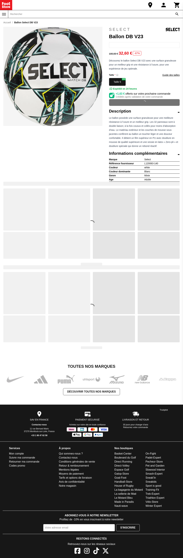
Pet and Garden (155, 465)
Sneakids (151, 481)
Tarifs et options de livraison (75, 477)
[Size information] (117, 75)
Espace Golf (121, 469)
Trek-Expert (152, 493)
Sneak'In (151, 477)
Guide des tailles (171, 75)
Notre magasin (67, 485)
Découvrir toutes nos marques (91, 391)
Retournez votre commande (135, 427)
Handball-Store (123, 481)
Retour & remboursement (74, 465)
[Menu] (4, 14)
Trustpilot (164, 410)
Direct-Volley (121, 465)
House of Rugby (124, 485)
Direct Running (123, 461)
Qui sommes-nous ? (71, 453)
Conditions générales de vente (77, 461)
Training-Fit (152, 489)
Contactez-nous (39, 425)
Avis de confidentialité (72, 481)
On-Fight (151, 453)
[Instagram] (86, 551)
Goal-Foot (120, 477)
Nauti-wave (121, 505)
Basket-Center (122, 453)
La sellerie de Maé (125, 493)
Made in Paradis (124, 501)
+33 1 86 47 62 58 (39, 435)
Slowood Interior (155, 469)
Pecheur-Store (154, 461)
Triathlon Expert (155, 497)
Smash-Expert (154, 473)
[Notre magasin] (150, 5)
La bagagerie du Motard (128, 489)
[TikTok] (96, 551)
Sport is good (153, 485)
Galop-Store (121, 473)
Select (144, 29)
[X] (105, 551)
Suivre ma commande (22, 457)
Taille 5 (120, 80)
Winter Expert (154, 505)
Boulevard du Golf (125, 457)
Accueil (7, 22)
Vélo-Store (152, 501)
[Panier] (177, 5)
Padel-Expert (153, 457)
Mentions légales (69, 469)
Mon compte (16, 453)
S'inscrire (127, 527)
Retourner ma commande (24, 461)
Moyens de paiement (71, 473)
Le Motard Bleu (123, 497)
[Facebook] (77, 551)
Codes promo (17, 465)
